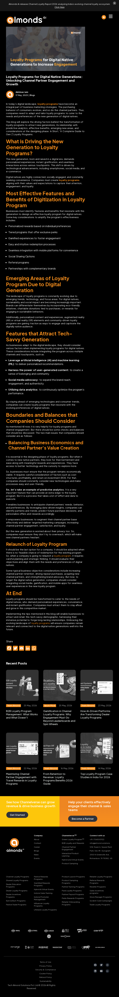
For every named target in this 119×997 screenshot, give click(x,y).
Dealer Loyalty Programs (16, 891)
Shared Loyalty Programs (17, 880)
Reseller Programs (98, 887)
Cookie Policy (45, 973)
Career (37, 847)
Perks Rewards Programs (73, 898)
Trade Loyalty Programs (100, 905)
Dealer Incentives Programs (13, 895)
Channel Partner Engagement (69, 848)
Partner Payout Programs (73, 894)
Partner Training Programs (73, 887)
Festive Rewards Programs (41, 878)
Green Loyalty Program (73, 839)
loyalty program (62, 555)
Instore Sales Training (43, 893)
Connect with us (97, 835)
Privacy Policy (45, 966)
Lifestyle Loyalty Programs (45, 910)
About (36, 839)
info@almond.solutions (100, 843)
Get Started (17, 814)
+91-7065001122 (97, 839)
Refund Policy (45, 977)
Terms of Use (45, 962)
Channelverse (69, 835)
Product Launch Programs (73, 877)
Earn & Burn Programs (16, 901)
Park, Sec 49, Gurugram (100, 851)
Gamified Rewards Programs (42, 884)
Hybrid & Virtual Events (44, 889)
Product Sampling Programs (70, 881)
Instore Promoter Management (41, 898)
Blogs (36, 851)
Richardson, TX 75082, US (101, 858)
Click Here (59, 7)
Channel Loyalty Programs (17, 877)
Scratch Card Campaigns (101, 901)
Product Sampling (70, 863)
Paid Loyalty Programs (72, 891)
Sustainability (45, 981)
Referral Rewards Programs (97, 881)
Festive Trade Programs (16, 905)
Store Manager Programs (101, 897)
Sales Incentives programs (97, 892)
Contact (37, 843)
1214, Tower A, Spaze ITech (101, 847)
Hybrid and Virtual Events (73, 860)
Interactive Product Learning (70, 854)
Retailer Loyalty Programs (101, 877)
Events (37, 858)
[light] (104, 17)
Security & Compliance (45, 970)
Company (38, 835)
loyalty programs (40, 623)
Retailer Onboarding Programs (71, 903)
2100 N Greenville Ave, (99, 855)
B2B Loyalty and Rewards (73, 843)
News (36, 855)
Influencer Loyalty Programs (41, 904)
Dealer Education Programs (13, 885)
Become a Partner (83, 818)
